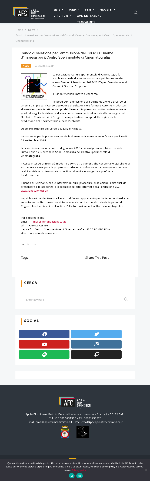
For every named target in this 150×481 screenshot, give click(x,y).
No (79, 475)
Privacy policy (79, 470)
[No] (145, 470)
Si (72, 475)
